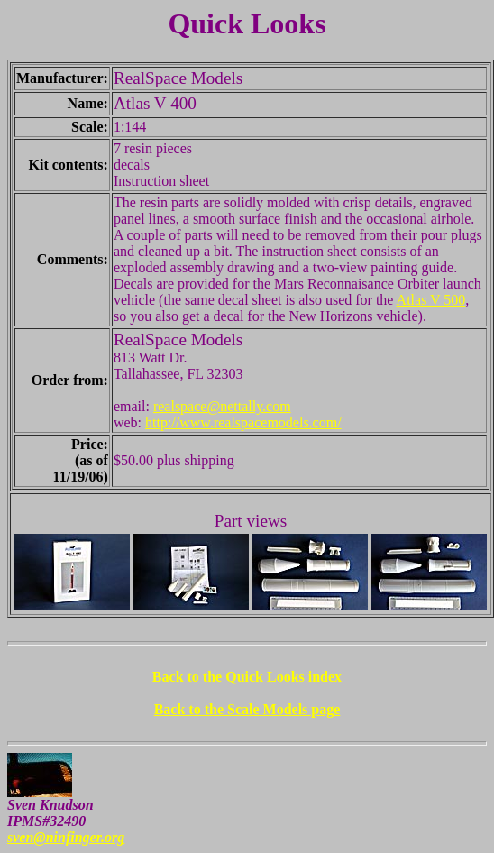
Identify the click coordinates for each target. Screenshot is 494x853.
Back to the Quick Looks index (247, 676)
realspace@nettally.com (222, 406)
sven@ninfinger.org (65, 837)
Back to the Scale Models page (247, 709)
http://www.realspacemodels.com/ (243, 422)
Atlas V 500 (431, 299)
